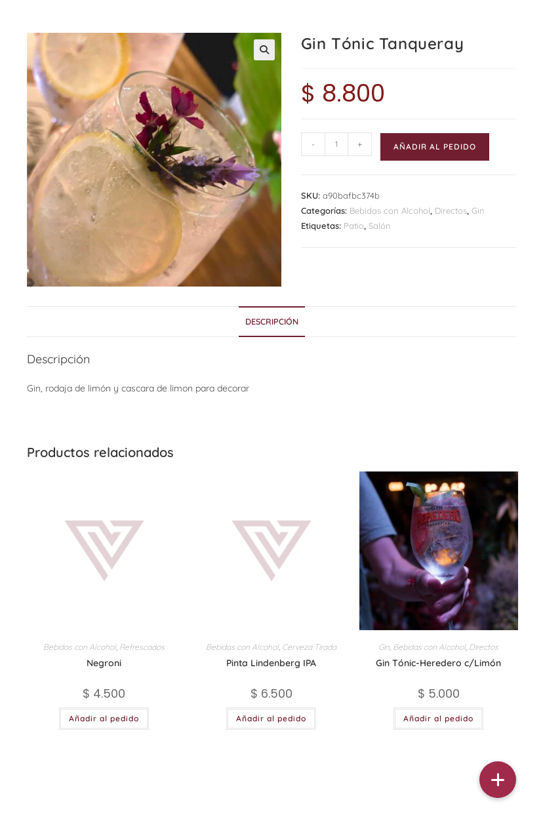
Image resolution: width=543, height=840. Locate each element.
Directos (451, 210)
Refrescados (142, 647)
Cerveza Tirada (309, 647)
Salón (380, 225)
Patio (354, 225)
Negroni (104, 663)
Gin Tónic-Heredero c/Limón (438, 663)
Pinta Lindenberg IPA (271, 663)
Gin (478, 210)
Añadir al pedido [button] (104, 718)
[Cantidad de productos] (336, 144)
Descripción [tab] (271, 321)
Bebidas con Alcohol (390, 210)
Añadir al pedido (434, 146)
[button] (264, 49)
